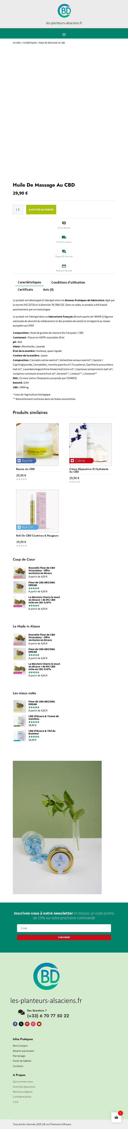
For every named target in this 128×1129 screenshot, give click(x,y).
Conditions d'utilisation (68, 282)
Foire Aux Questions (24, 1086)
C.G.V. (15, 1101)
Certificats (25, 289)
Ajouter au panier (41, 209)
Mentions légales (22, 1091)
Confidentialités (22, 1096)
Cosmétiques (30, 42)
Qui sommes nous (23, 1081)
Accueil (17, 42)
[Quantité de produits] (18, 209)
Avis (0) (48, 289)
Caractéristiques (29, 282)
